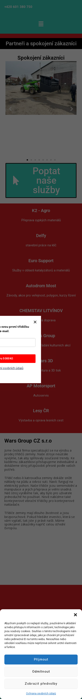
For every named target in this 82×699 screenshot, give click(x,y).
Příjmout (41, 659)
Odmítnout (41, 671)
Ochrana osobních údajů (41, 693)
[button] (75, 615)
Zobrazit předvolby (41, 683)
